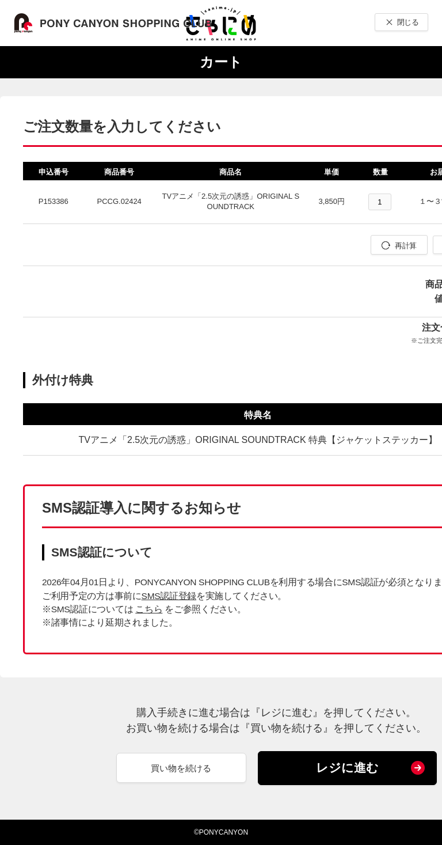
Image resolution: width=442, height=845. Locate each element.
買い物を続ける (181, 768)
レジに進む (347, 767)
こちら (148, 609)
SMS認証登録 (169, 596)
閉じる (407, 22)
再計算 (405, 245)
